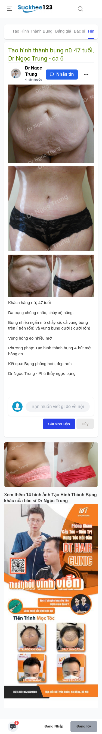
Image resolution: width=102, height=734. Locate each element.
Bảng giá (63, 31)
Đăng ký (83, 726)
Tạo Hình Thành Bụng (32, 31)
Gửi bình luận (59, 424)
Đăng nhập (54, 726)
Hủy (85, 424)
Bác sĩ (79, 31)
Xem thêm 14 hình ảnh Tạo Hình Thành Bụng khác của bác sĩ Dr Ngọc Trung (50, 497)
